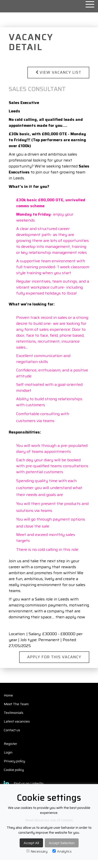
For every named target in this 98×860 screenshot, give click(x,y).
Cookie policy (14, 769)
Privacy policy (14, 761)
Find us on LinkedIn (24, 783)
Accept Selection (62, 843)
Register (10, 743)
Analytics (62, 851)
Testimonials (13, 712)
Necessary (37, 851)
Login (8, 752)
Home (8, 695)
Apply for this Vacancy (54, 657)
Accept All (31, 843)
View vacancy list (58, 72)
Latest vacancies (17, 721)
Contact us (12, 730)
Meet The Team (16, 704)
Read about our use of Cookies (49, 820)
